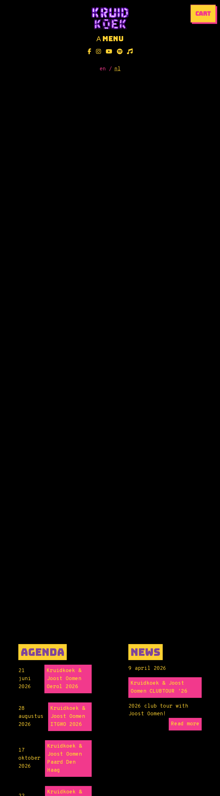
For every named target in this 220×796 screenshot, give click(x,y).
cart (203, 13)
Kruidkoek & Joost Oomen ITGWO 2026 (67, 716)
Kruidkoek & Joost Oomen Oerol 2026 (64, 679)
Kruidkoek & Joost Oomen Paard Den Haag (64, 758)
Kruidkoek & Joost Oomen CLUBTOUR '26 (159, 687)
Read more (185, 724)
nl (117, 69)
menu (109, 38)
